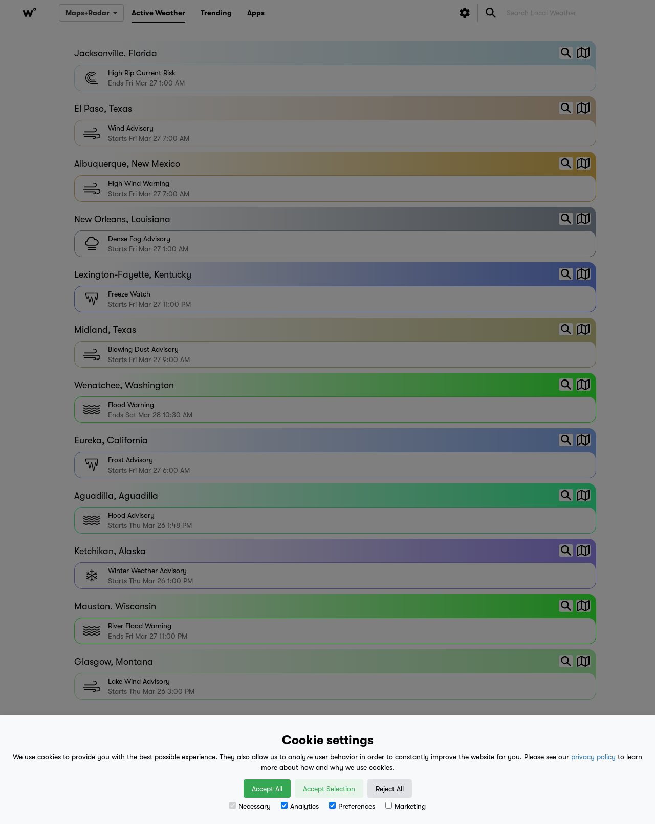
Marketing (405, 806)
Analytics (300, 806)
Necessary (250, 806)
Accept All (267, 789)
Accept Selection (329, 789)
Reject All (390, 789)
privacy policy (593, 757)
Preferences (352, 806)
